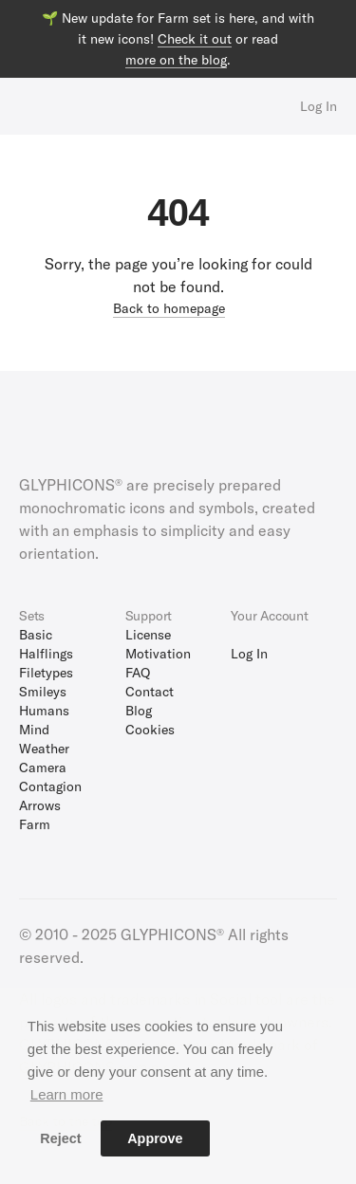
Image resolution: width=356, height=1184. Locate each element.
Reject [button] (60, 1138)
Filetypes (46, 672)
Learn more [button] (66, 1094)
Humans (44, 710)
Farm (34, 824)
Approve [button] (154, 1138)
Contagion (50, 786)
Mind (34, 729)
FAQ (137, 672)
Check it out (195, 38)
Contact (149, 691)
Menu (26, 107)
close (338, 18)
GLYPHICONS (102, 106)
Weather (44, 748)
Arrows (40, 805)
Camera (42, 767)
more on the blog (176, 59)
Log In (318, 106)
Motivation (158, 653)
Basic (35, 634)
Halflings (46, 653)
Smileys (42, 691)
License (148, 634)
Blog (138, 710)
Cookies (150, 729)
